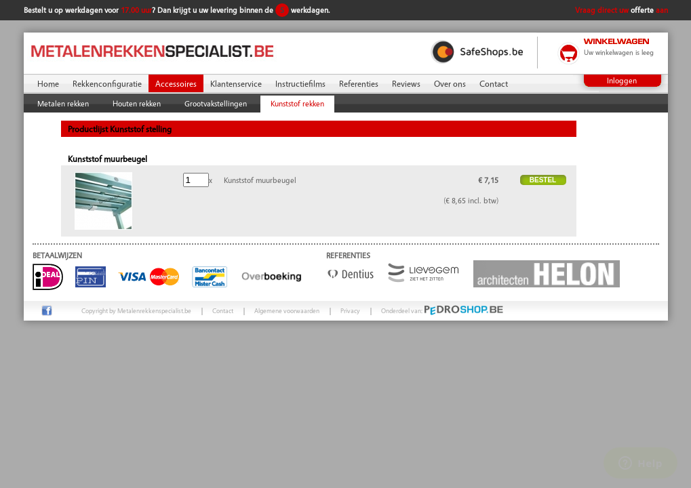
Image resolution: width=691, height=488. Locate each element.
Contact (493, 83)
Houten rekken (137, 103)
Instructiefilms (300, 83)
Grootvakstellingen (215, 103)
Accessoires (176, 83)
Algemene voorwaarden (286, 310)
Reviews (406, 83)
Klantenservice (236, 83)
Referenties (358, 83)
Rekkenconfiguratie (107, 83)
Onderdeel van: (442, 310)
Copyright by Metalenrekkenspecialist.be (136, 310)
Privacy (350, 310)
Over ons (450, 83)
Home (48, 83)
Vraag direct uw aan (621, 10)
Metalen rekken (63, 103)
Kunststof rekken (297, 103)
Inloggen (622, 80)
